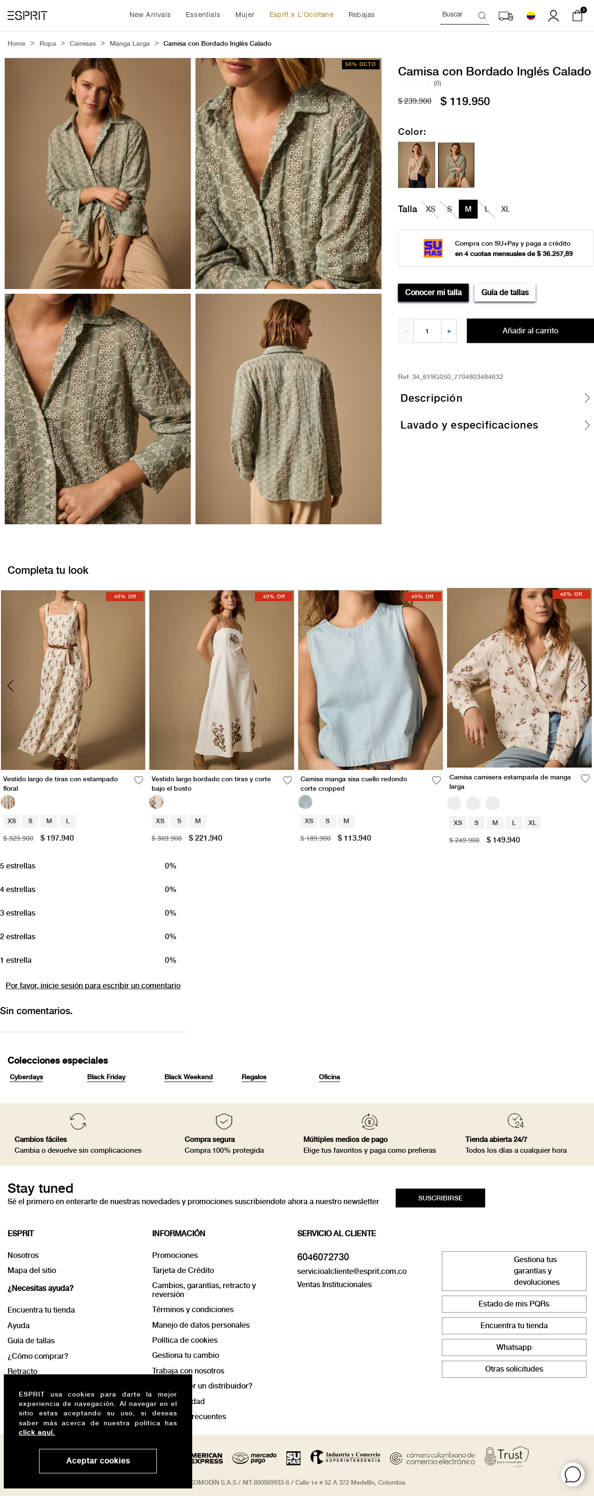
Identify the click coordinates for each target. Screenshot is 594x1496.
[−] (405, 331)
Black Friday (106, 1077)
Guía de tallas (505, 292)
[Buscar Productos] (483, 15)
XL (533, 823)
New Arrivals (150, 15)
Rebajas (362, 15)
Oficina (329, 1077)
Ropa (48, 44)
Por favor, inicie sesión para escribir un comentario (93, 985)
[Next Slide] (583, 685)
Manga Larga (130, 44)
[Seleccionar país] (530, 15)
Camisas (83, 44)
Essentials (203, 15)
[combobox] (464, 16)
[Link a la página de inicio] (16, 44)
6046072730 (323, 1257)
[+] (449, 331)
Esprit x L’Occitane (301, 15)
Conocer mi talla (433, 292)
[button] (573, 1475)
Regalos (254, 1077)
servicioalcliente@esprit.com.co (352, 1271)
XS (12, 821)
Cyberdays (26, 1077)
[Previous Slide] (10, 685)
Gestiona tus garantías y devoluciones (537, 1271)
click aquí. (37, 1432)
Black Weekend (188, 1077)
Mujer (245, 15)
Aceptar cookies (98, 1460)
